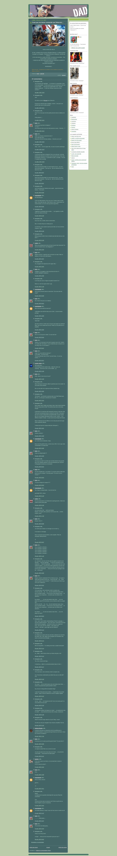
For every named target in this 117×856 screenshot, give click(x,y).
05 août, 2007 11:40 (39, 556)
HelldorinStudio (38, 728)
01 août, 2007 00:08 (39, 192)
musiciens (73, 121)
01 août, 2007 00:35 (39, 206)
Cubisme (73, 123)
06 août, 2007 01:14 (39, 648)
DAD (36, 123)
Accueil (48, 847)
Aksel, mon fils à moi (76, 136)
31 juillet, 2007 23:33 (39, 149)
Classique (73, 117)
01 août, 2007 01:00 (39, 215)
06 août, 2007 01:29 (39, 705)
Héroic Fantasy (74, 129)
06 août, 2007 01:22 (39, 696)
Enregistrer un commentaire (37, 842)
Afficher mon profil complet (78, 47)
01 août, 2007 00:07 (39, 172)
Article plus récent (33, 847)
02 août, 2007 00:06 (39, 295)
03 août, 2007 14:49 (39, 379)
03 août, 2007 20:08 (39, 448)
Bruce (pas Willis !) (75, 142)
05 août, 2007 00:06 (39, 523)
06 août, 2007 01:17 (39, 667)
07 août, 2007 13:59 (39, 774)
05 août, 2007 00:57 (39, 542)
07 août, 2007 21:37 (39, 813)
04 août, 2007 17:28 (39, 516)
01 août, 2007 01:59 (39, 240)
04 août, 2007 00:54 (39, 485)
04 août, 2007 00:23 (39, 466)
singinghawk (38, 195)
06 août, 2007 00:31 (39, 585)
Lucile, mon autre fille (76, 153)
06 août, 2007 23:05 (39, 744)
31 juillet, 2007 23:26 (39, 141)
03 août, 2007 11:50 (39, 371)
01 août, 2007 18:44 (39, 266)
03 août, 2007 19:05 (39, 391)
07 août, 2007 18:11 (39, 788)
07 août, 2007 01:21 (39, 756)
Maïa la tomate (74, 155)
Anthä (36, 243)
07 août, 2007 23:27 (39, 821)
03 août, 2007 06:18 (39, 337)
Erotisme (73, 125)
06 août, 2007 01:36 (39, 714)
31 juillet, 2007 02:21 (39, 108)
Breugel (45, 100)
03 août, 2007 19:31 (39, 428)
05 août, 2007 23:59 (39, 573)
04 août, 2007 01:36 (39, 505)
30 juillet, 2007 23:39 (39, 92)
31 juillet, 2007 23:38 (39, 161)
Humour (64, 75)
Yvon (72, 166)
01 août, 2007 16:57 (39, 258)
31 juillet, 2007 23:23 (39, 131)
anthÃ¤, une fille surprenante (77, 138)
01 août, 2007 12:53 (39, 249)
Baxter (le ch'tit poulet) (76, 140)
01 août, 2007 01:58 (39, 231)
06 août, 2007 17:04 (39, 736)
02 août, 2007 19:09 (39, 315)
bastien (36, 759)
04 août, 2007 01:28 (39, 496)
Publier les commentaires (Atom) (43, 850)
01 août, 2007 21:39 (39, 286)
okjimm (73, 157)
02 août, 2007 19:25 (39, 329)
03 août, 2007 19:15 (39, 400)
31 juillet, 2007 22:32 (39, 120)
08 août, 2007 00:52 (39, 839)
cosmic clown (38, 363)
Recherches (74, 119)
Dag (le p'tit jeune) (75, 144)
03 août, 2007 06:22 (39, 348)
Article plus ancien (62, 847)
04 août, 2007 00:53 (39, 477)
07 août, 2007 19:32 (39, 805)
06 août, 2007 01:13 (39, 630)
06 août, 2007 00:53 (39, 616)
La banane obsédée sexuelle (77, 151)
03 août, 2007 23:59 (39, 456)
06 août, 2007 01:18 (39, 679)
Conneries (73, 131)
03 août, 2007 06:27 (39, 360)
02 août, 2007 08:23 (39, 303)
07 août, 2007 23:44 (39, 828)
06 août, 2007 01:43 (39, 725)
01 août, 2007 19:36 (39, 275)
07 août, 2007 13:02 (39, 767)
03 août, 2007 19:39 (39, 436)
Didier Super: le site (75, 146)
